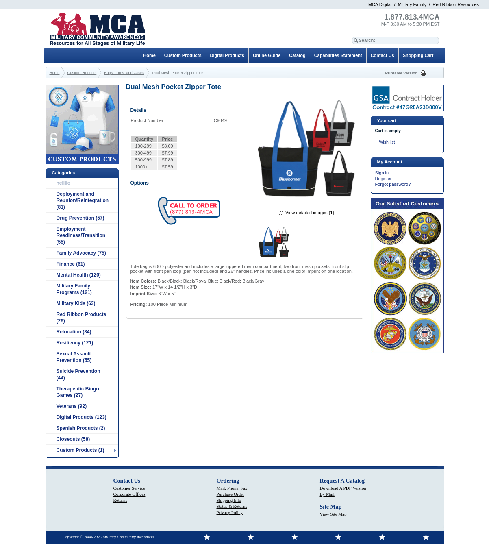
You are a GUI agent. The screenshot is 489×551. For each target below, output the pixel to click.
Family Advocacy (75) (81, 253)
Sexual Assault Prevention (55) (74, 357)
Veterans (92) (72, 406)
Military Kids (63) (76, 303)
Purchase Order (230, 494)
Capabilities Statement (338, 55)
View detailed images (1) (309, 212)
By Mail (327, 494)
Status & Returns (232, 506)
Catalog (297, 55)
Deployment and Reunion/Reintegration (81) (83, 200)
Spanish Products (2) (81, 428)
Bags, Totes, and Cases (124, 73)
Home (149, 55)
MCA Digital (379, 4)
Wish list (387, 142)
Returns (120, 500)
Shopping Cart (418, 55)
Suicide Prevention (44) (78, 374)
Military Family (412, 4)
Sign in (382, 172)
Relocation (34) (74, 332)
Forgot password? (393, 184)
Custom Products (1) (80, 450)
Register (383, 178)
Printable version (401, 73)
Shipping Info (229, 500)
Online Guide (266, 55)
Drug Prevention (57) (80, 218)
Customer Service (129, 488)
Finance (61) (71, 264)
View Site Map (333, 514)
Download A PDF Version (343, 488)
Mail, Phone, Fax (232, 488)
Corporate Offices (129, 494)
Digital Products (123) (81, 417)
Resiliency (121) (75, 343)
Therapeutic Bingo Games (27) (78, 392)
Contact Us (382, 55)
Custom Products (183, 55)
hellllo (64, 183)
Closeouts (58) (73, 439)
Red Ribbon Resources (455, 4)
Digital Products (227, 55)
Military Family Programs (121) (74, 289)
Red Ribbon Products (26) (81, 317)
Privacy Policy (230, 512)
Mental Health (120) (79, 275)
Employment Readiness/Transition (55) (81, 235)
